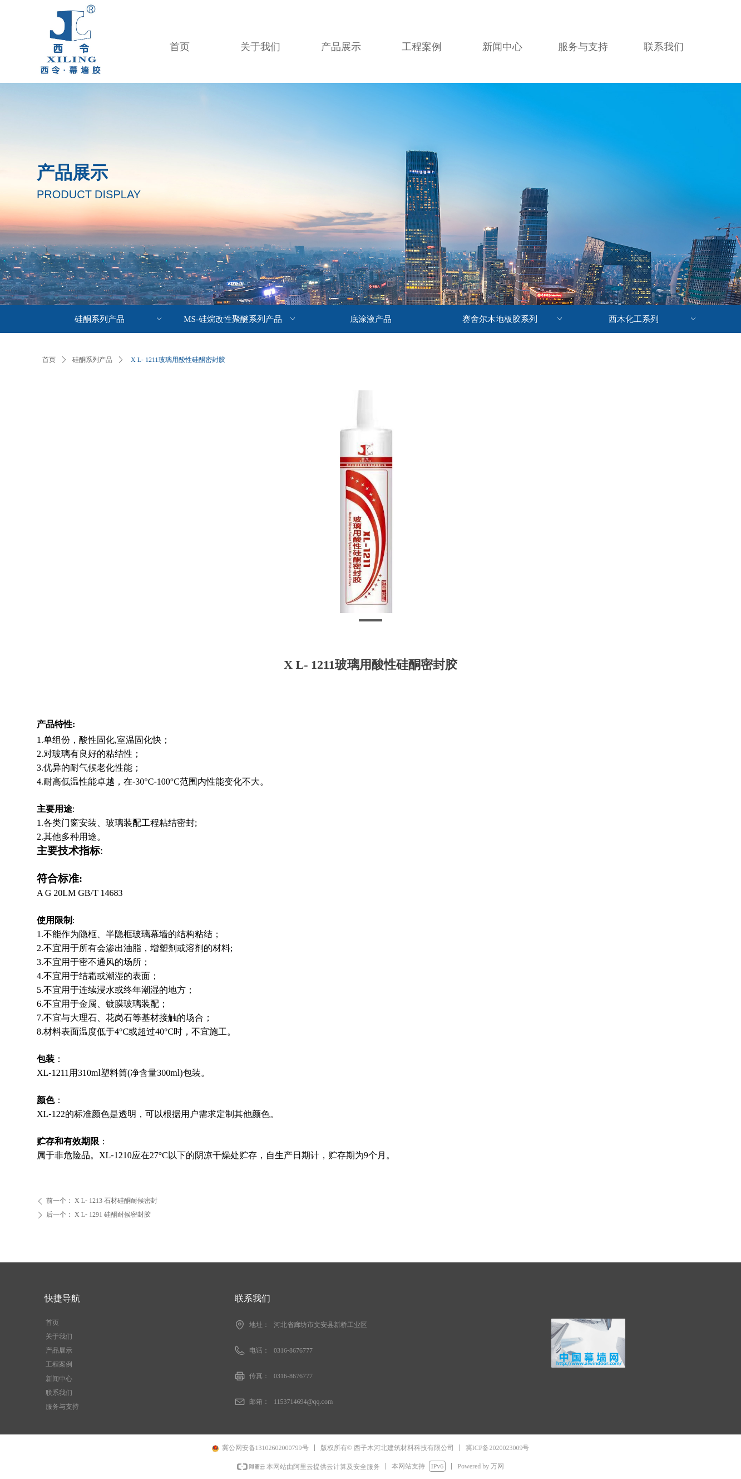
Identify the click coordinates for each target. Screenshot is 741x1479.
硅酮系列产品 (92, 360)
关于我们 (260, 46)
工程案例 (422, 46)
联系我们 (664, 46)
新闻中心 (502, 46)
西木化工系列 (653, 319)
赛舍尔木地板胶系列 (513, 319)
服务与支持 (583, 46)
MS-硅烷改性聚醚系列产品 (240, 319)
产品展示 (341, 46)
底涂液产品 (371, 319)
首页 (180, 46)
